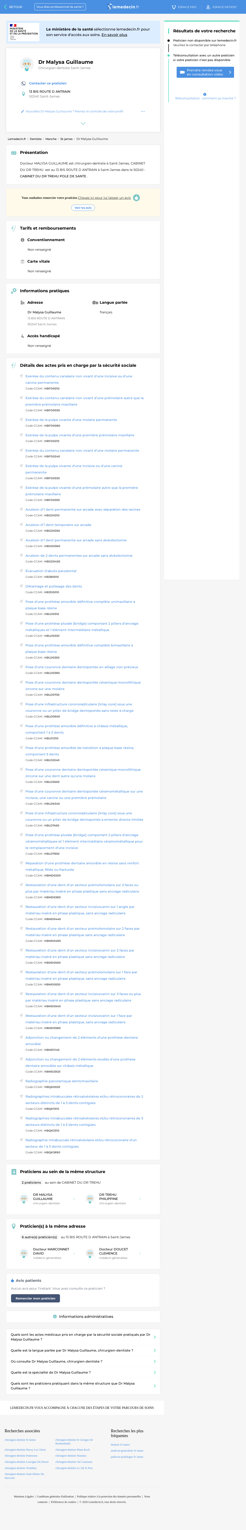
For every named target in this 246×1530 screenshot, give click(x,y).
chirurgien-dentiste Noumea (70, 1455)
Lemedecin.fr (17, 139)
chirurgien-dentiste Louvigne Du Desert (26, 1461)
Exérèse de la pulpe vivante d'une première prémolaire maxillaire (79, 435)
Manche (51, 139)
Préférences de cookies (63, 1502)
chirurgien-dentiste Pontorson (21, 1455)
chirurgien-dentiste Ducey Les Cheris (25, 1449)
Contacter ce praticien (44, 83)
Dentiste (36, 139)
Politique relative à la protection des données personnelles (109, 1496)
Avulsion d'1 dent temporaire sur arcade (58, 525)
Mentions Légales (24, 1496)
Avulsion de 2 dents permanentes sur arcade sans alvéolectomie (79, 556)
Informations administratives (83, 1316)
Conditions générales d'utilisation (55, 1496)
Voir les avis (83, 207)
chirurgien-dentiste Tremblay (21, 1468)
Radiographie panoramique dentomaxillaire (61, 1081)
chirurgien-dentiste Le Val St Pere (74, 1468)
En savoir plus (114, 35)
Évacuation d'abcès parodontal (50, 571)
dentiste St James (120, 1444)
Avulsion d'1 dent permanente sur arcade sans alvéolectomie (76, 540)
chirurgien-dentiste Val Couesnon (73, 1461)
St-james (66, 139)
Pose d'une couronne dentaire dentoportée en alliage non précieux (81, 667)
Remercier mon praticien (35, 1298)
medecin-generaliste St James (127, 1450)
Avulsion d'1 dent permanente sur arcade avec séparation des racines (82, 509)
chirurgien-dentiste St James (20, 1439)
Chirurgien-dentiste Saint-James (64, 68)
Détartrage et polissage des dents (53, 586)
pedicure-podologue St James (127, 1456)
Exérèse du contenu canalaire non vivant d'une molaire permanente (82, 450)
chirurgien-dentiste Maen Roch (72, 1449)
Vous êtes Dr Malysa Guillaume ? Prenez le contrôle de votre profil (72, 111)
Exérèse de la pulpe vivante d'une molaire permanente (71, 420)
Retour (15, 7)
